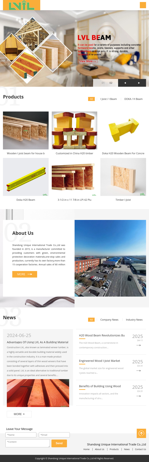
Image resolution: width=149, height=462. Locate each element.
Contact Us (140, 449)
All (91, 99)
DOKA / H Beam (133, 99)
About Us (99, 449)
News (127, 449)
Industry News (134, 319)
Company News (109, 319)
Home (86, 449)
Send (59, 443)
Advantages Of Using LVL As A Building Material (37, 342)
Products (114, 449)
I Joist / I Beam (108, 99)
